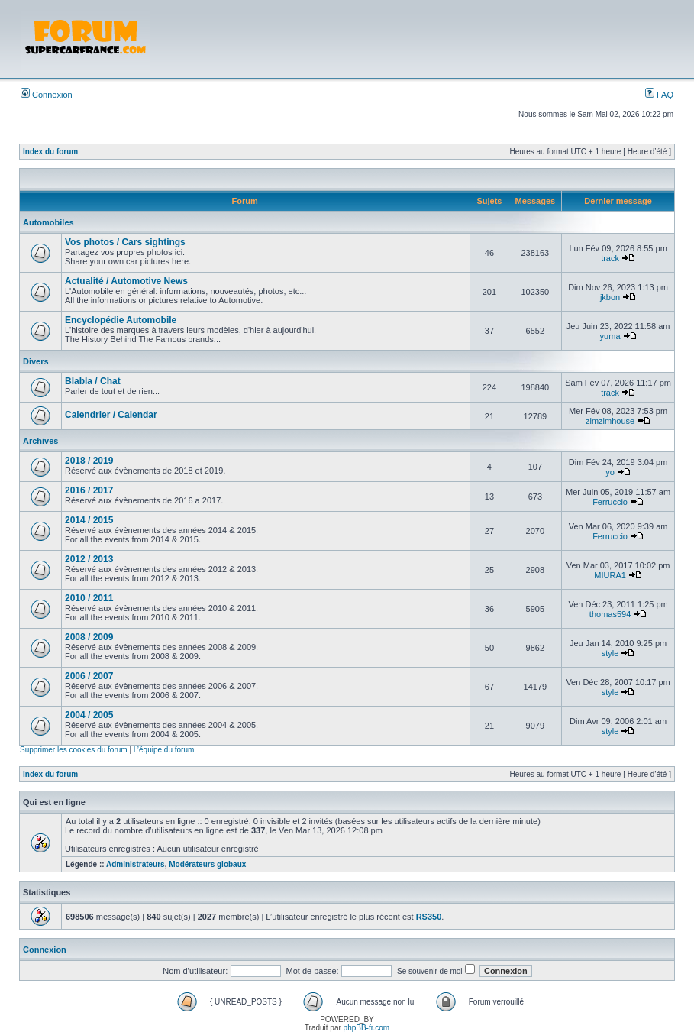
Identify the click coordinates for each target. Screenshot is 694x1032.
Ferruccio (610, 501)
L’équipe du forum (164, 750)
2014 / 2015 (89, 520)
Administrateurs (135, 864)
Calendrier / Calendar (111, 414)
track (610, 258)
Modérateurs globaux (207, 864)
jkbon (610, 297)
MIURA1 (610, 575)
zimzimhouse (610, 420)
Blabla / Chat (93, 381)
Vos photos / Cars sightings (125, 242)
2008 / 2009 (89, 637)
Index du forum (50, 151)
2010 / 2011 (89, 598)
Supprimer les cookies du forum (74, 750)
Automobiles (48, 222)
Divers (36, 361)
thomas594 (610, 614)
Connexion (47, 94)
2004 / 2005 (89, 715)
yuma (610, 336)
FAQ (659, 94)
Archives (40, 440)
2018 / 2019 (89, 460)
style (610, 653)
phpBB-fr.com (367, 1028)
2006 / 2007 (89, 676)
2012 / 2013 (89, 559)
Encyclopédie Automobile (120, 320)
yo (610, 472)
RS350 (429, 916)
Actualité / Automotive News (126, 281)
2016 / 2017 (89, 490)
